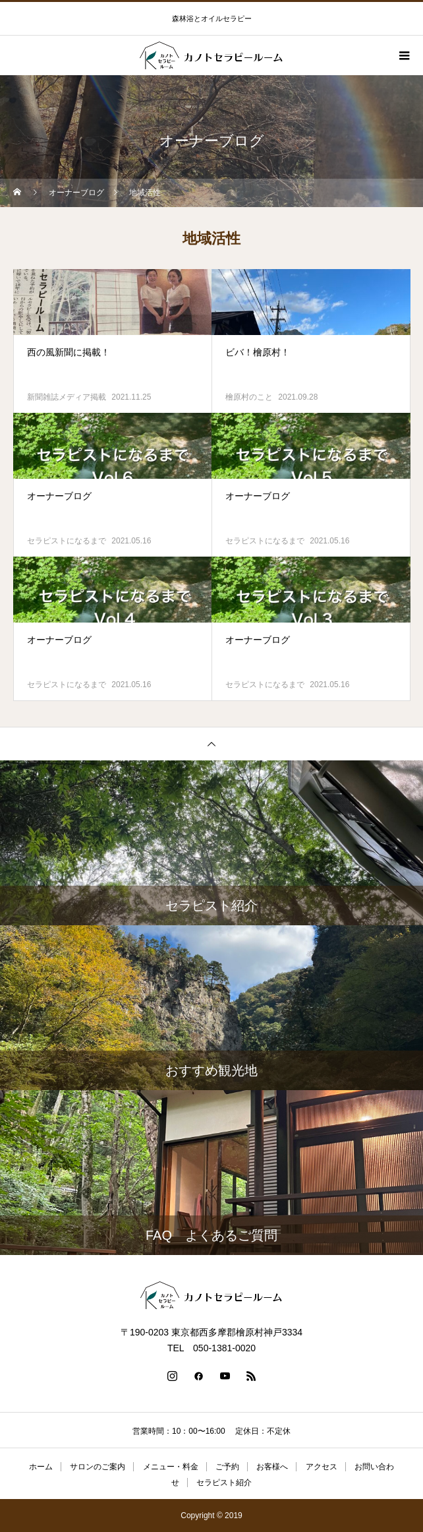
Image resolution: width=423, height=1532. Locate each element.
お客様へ (272, 1466)
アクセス (321, 1466)
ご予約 (227, 1466)
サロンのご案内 (97, 1466)
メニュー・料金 (170, 1466)
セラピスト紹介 (224, 1482)
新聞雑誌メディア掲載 (66, 397)
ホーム (41, 1466)
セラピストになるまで (66, 540)
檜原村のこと (249, 397)
